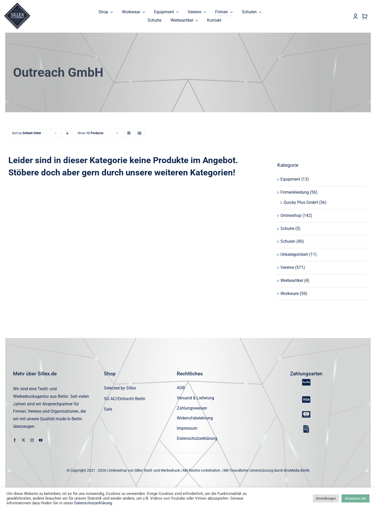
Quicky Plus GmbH (301, 202)
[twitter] (23, 440)
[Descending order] (67, 133)
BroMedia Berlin (297, 470)
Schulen (287, 241)
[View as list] (139, 133)
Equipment (290, 179)
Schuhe (287, 228)
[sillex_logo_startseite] (17, 4)
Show (90, 133)
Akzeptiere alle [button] (355, 498)
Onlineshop (290, 215)
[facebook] (14, 440)
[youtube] (40, 440)
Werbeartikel (291, 280)
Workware (289, 293)
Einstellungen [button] (326, 498)
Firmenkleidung (294, 192)
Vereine (287, 267)
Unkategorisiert (294, 254)
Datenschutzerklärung (93, 503)
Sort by (26, 133)
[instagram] (32, 440)
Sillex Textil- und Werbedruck (157, 470)
